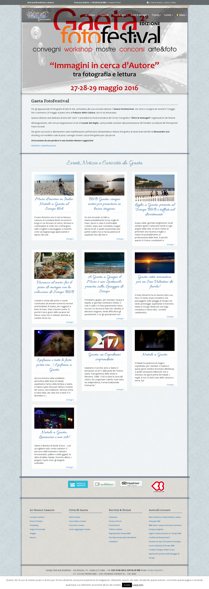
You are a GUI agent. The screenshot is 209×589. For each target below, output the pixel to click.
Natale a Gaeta (154, 354)
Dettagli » (70, 239)
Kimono (33, 537)
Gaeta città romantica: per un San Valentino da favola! (154, 282)
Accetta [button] (127, 585)
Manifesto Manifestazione (43, 145)
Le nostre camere (37, 517)
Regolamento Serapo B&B (119, 533)
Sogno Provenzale (37, 529)
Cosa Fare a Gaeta (76, 525)
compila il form (114, 2)
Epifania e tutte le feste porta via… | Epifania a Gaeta (54, 365)
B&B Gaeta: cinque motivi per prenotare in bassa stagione (104, 204)
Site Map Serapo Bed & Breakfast (122, 537)
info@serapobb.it (155, 570)
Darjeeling (34, 525)
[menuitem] (89, 15)
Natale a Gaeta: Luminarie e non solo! (54, 435)
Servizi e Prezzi (115, 521)
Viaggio (33, 533)
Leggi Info (137, 584)
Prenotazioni (114, 525)
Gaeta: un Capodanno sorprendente (104, 357)
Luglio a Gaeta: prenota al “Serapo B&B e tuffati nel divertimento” (155, 210)
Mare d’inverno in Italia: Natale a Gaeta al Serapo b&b (54, 204)
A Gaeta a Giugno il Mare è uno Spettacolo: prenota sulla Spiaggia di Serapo (104, 284)
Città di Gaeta (74, 517)
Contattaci (113, 541)
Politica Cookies (115, 529)
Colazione (113, 517)
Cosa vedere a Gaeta (77, 521)
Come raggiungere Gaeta (79, 529)
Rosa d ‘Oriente (36, 521)
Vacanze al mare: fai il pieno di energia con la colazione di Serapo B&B (54, 287)
